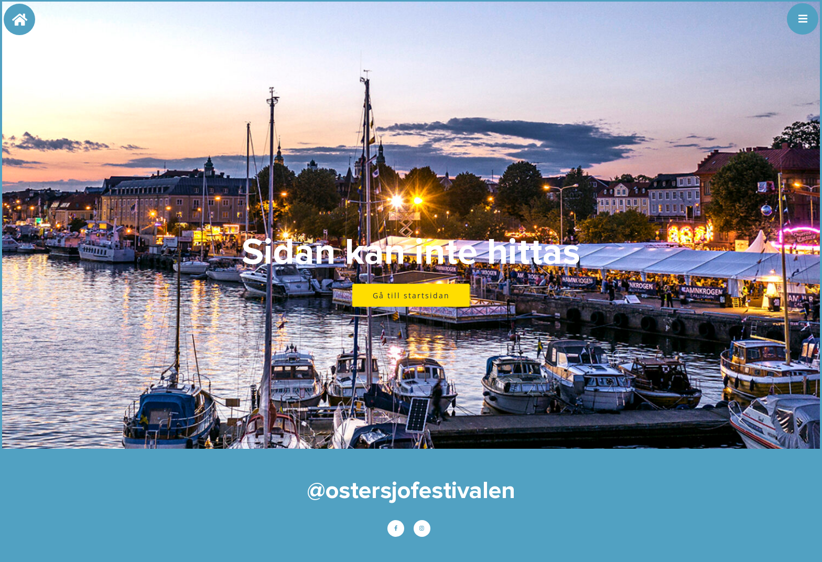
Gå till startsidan (411, 295)
